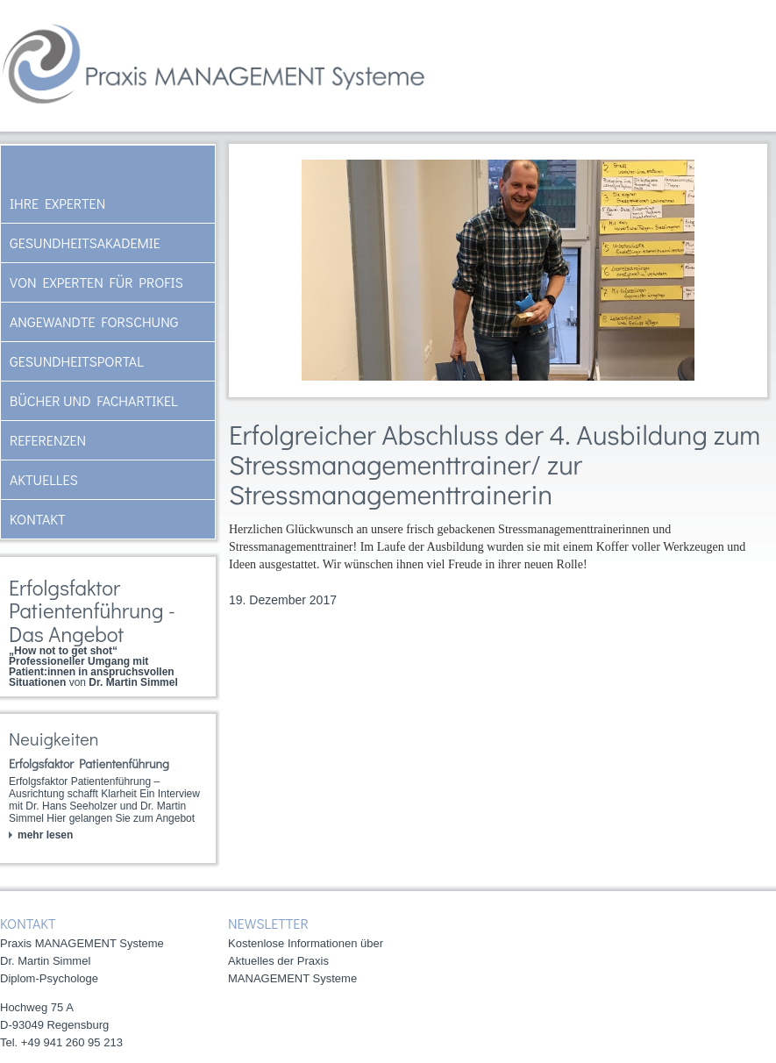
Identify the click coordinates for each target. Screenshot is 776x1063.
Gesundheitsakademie (85, 242)
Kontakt (38, 519)
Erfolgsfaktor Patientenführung (89, 763)
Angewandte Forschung (94, 321)
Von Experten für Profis (96, 282)
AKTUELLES (44, 479)
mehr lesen (45, 835)
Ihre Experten (57, 203)
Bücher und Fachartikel (94, 400)
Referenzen (48, 440)
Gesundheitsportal (77, 361)
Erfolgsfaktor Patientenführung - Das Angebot (92, 610)
